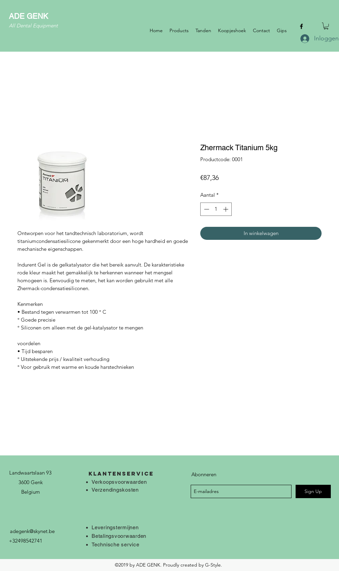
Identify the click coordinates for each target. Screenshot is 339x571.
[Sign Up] (313, 491)
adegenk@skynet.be (32, 531)
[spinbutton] (216, 209)
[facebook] (301, 26)
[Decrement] (206, 209)
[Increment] (226, 209)
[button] (326, 26)
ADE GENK (28, 16)
